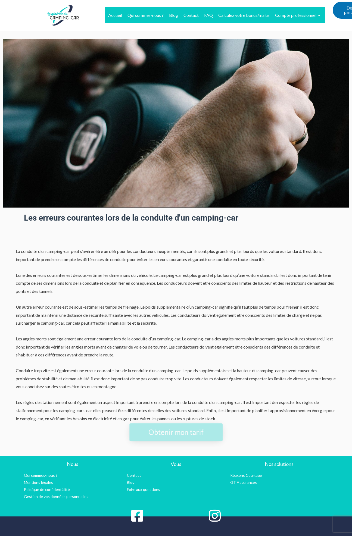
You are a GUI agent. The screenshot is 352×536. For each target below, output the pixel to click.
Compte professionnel (297, 15)
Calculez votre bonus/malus (244, 15)
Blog (173, 15)
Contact (191, 15)
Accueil (115, 15)
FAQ (208, 15)
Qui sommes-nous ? (145, 15)
